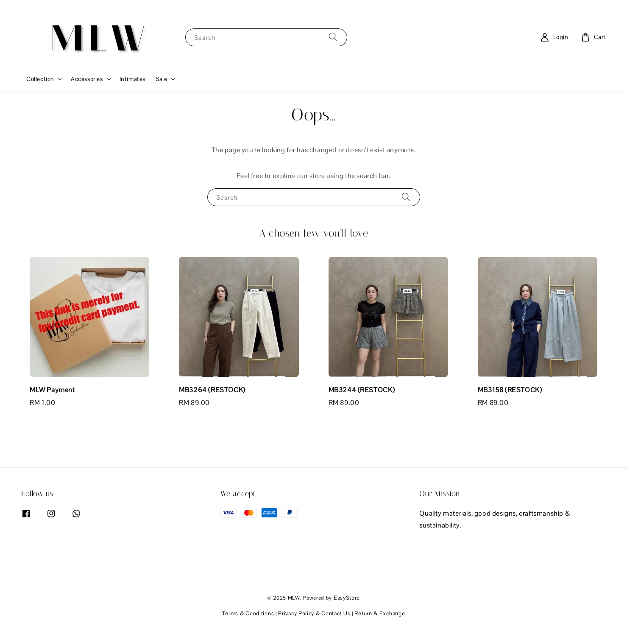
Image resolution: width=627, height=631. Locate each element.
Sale (161, 79)
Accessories (87, 79)
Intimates (132, 79)
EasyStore (347, 597)
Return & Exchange (379, 613)
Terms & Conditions (248, 613)
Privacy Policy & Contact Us (314, 613)
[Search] (333, 37)
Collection (40, 79)
